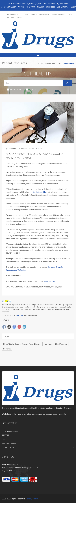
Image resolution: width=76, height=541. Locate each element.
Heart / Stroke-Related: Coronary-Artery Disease (21, 344)
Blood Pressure (61, 344)
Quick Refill (44, 14)
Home (40, 63)
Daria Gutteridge (40, 192)
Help (21, 14)
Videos (31, 89)
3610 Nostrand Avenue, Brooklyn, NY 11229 (27, 4)
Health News (14, 89)
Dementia (7, 349)
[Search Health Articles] (33, 83)
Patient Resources (53, 63)
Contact (5, 435)
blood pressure (50, 281)
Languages (11, 14)
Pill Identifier (31, 14)
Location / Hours (58, 14)
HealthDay (19, 315)
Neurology (48, 344)
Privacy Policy (8, 447)
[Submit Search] (67, 83)
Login (20, 17)
